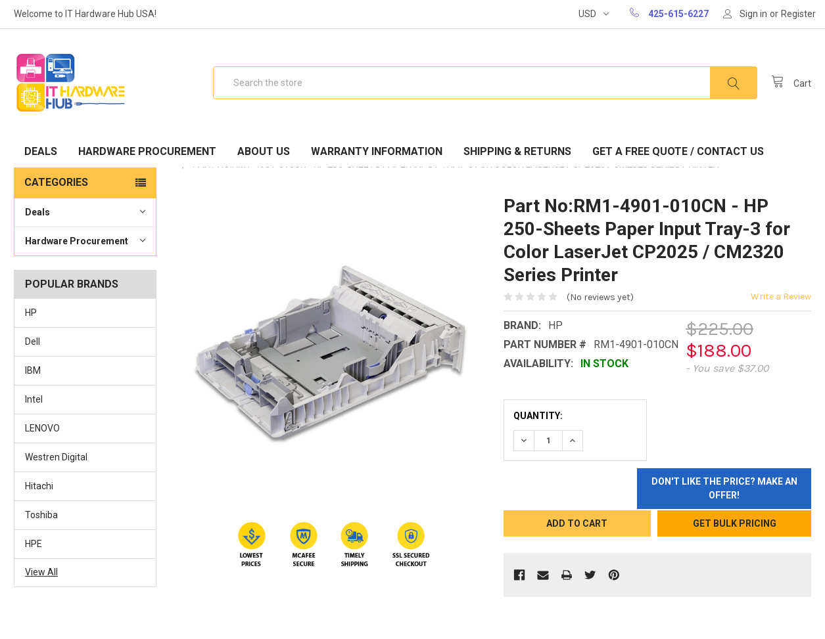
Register (798, 14)
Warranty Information (376, 151)
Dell (32, 341)
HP (31, 312)
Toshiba (41, 515)
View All (41, 572)
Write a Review (781, 296)
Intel (34, 399)
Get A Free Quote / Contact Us (678, 151)
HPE (33, 544)
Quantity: (538, 415)
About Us (263, 151)
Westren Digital (56, 457)
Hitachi (39, 486)
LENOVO (42, 428)
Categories (56, 182)
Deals (40, 151)
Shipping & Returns (517, 151)
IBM (33, 370)
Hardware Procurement (147, 151)
